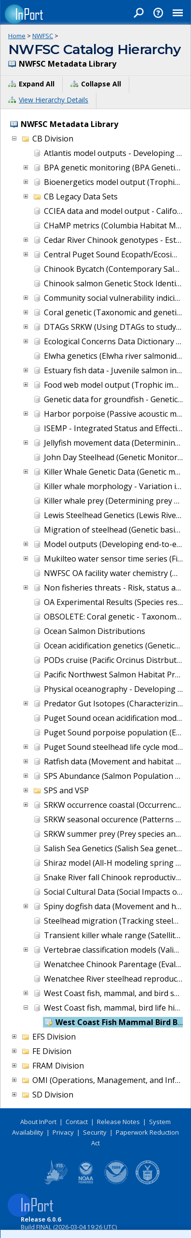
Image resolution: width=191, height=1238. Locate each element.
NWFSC (42, 35)
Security (95, 1132)
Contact (77, 1121)
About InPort (38, 1121)
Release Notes (118, 1121)
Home (17, 35)
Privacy (63, 1132)
